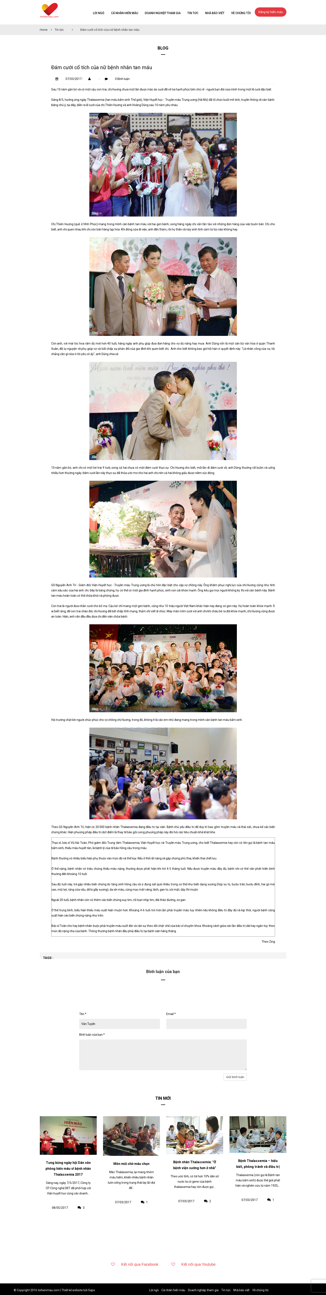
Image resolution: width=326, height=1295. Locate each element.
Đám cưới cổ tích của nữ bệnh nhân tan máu (109, 29)
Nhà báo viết (214, 13)
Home (44, 29)
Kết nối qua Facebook (133, 1264)
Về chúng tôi (241, 13)
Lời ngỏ (98, 13)
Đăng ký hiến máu (270, 12)
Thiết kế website (72, 1290)
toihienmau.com (49, 1290)
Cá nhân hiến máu (124, 13)
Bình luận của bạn (92, 1034)
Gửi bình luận (235, 1077)
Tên (82, 1014)
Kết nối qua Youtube (192, 1264)
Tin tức (59, 29)
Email (171, 1014)
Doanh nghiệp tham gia (163, 13)
